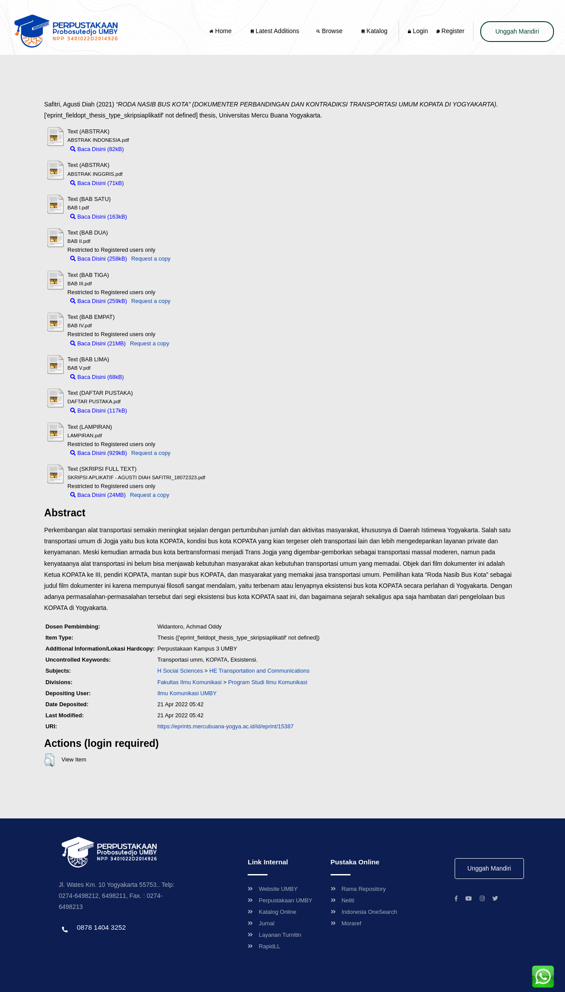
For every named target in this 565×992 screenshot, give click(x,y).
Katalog (374, 30)
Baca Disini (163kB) (98, 216)
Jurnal (261, 923)
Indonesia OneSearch (364, 912)
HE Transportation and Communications (259, 670)
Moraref (346, 923)
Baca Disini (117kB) (98, 410)
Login (418, 30)
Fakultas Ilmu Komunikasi (189, 682)
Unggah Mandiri (517, 31)
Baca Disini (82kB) (97, 149)
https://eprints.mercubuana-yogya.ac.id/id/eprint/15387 (225, 726)
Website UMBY (273, 889)
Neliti (342, 900)
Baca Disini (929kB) (98, 453)
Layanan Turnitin (274, 934)
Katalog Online (272, 912)
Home (221, 30)
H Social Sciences (180, 670)
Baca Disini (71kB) (97, 183)
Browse (330, 30)
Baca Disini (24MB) (98, 495)
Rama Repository (358, 889)
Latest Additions (275, 30)
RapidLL (264, 946)
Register (450, 30)
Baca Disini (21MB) (98, 343)
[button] (49, 760)
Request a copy (150, 258)
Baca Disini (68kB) (97, 377)
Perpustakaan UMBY (280, 900)
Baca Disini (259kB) (98, 301)
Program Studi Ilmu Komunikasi (267, 682)
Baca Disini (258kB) (98, 258)
